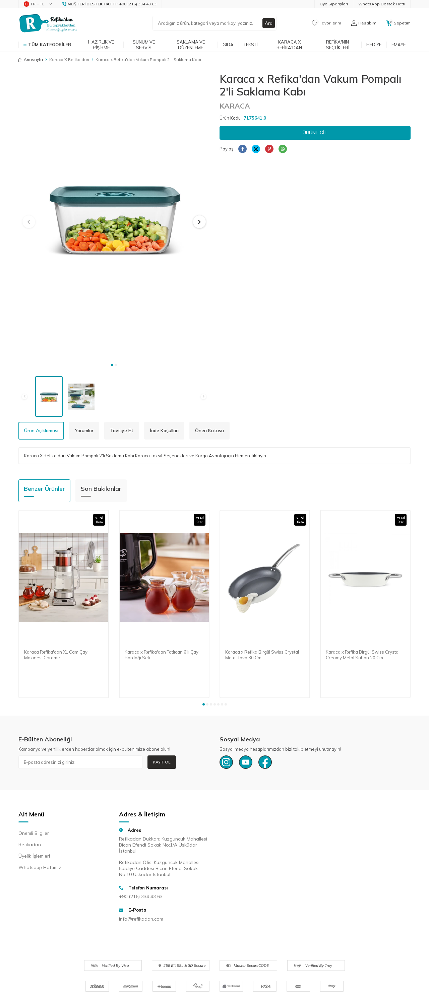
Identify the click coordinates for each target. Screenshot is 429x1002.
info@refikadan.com (141, 919)
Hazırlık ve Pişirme (101, 44)
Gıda (228, 44)
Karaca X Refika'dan (69, 59)
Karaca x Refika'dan (289, 44)
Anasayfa (30, 59)
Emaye (398, 44)
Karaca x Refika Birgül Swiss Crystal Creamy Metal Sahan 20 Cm (363, 654)
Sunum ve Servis (144, 44)
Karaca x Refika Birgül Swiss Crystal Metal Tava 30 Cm (262, 654)
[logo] (48, 23)
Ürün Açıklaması (41, 430)
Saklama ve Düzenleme (191, 44)
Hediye (373, 44)
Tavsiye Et (121, 430)
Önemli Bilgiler (33, 833)
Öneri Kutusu (209, 430)
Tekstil (252, 44)
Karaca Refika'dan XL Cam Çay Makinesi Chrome (55, 654)
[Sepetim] (398, 23)
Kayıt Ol (162, 761)
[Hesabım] (363, 23)
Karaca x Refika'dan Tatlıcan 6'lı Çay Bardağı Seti (161, 654)
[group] (113, 215)
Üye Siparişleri (334, 3)
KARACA (235, 106)
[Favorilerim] (326, 23)
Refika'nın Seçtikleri (337, 44)
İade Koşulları (164, 430)
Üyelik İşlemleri (34, 856)
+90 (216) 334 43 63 (141, 896)
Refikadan (29, 845)
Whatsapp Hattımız (39, 867)
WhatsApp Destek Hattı (381, 3)
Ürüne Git (315, 133)
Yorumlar (84, 430)
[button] (112, 365)
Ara (268, 23)
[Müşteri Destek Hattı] (109, 4)
